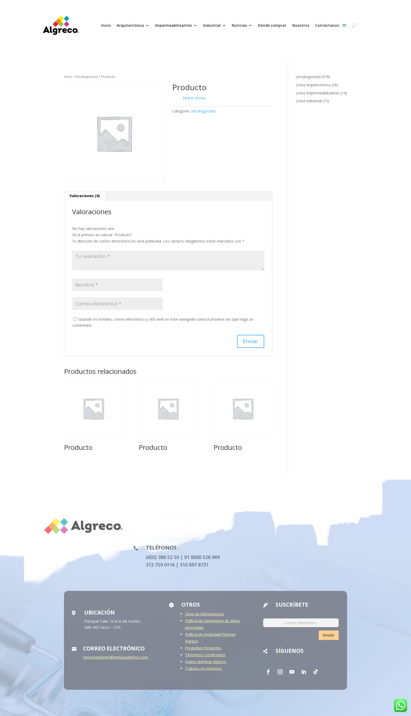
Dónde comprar (272, 25)
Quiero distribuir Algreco (205, 664)
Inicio (106, 25)
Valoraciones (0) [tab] (84, 195)
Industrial (212, 25)
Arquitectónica (130, 25)
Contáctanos (327, 25)
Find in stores (190, 98)
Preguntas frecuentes (203, 650)
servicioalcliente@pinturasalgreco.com (115, 660)
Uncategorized (86, 76)
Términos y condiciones (205, 657)
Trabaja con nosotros (203, 671)
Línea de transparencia (204, 616)
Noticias (239, 25)
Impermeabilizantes (173, 25)
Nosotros (300, 25)
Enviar (328, 638)
